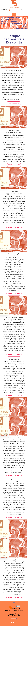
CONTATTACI (14, 622)
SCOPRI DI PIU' (14, 103)
